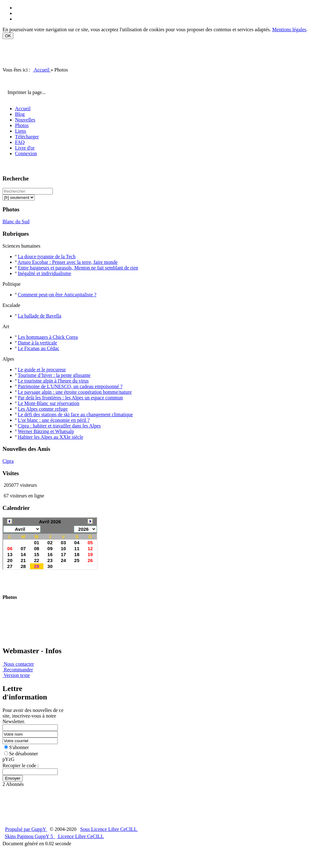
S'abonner (16, 747)
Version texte (16, 675)
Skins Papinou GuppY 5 (30, 836)
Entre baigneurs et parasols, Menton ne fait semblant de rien (78, 267)
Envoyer (12, 778)
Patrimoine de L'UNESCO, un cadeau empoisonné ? (70, 386)
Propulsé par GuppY (26, 829)
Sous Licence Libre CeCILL (109, 829)
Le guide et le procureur (42, 369)
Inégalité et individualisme (44, 273)
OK (8, 35)
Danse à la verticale (37, 342)
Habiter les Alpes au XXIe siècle (50, 437)
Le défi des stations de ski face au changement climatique (75, 414)
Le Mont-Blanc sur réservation (48, 403)
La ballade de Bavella (39, 315)
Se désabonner (21, 753)
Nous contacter (18, 664)
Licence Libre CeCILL (80, 836)
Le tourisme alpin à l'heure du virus (53, 380)
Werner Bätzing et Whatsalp (46, 431)
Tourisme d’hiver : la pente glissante (54, 375)
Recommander (17, 669)
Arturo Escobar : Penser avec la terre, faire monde (68, 262)
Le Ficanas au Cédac (38, 348)
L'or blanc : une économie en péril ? (54, 420)
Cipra (8, 461)
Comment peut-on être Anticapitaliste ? (57, 294)
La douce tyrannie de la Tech (47, 256)
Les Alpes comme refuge (43, 409)
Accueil (42, 69)
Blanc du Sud (15, 221)
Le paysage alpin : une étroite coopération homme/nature (75, 392)
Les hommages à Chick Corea (48, 337)
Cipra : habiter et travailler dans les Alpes (59, 425)
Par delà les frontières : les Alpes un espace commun (70, 397)
